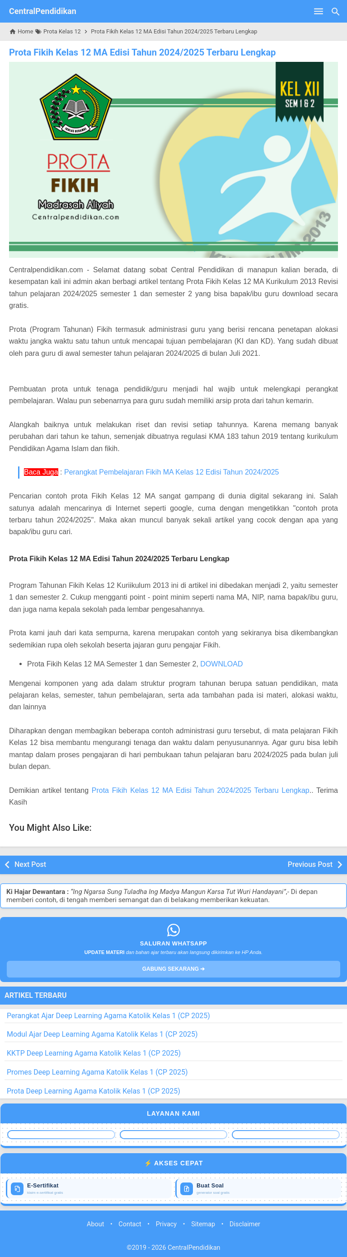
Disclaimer (245, 1224)
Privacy (166, 1224)
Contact (129, 1224)
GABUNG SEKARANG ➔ (173, 969)
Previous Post (310, 864)
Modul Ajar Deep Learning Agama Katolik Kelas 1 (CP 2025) (102, 1034)
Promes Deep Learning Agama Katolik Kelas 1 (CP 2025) (97, 1072)
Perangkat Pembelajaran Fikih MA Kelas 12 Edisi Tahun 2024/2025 (171, 472)
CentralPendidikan (42, 11)
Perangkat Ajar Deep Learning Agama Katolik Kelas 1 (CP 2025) (108, 1015)
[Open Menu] (318, 11)
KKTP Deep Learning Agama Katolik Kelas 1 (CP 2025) (94, 1053)
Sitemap (203, 1224)
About (95, 1224)
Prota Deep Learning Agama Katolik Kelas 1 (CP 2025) (93, 1091)
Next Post (30, 864)
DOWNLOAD (221, 664)
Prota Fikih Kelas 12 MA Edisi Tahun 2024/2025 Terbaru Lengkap (141, 52)
